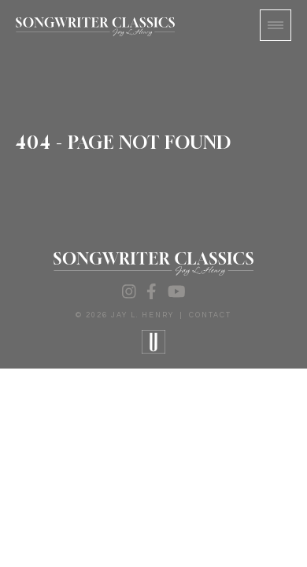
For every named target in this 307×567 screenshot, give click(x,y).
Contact (210, 315)
